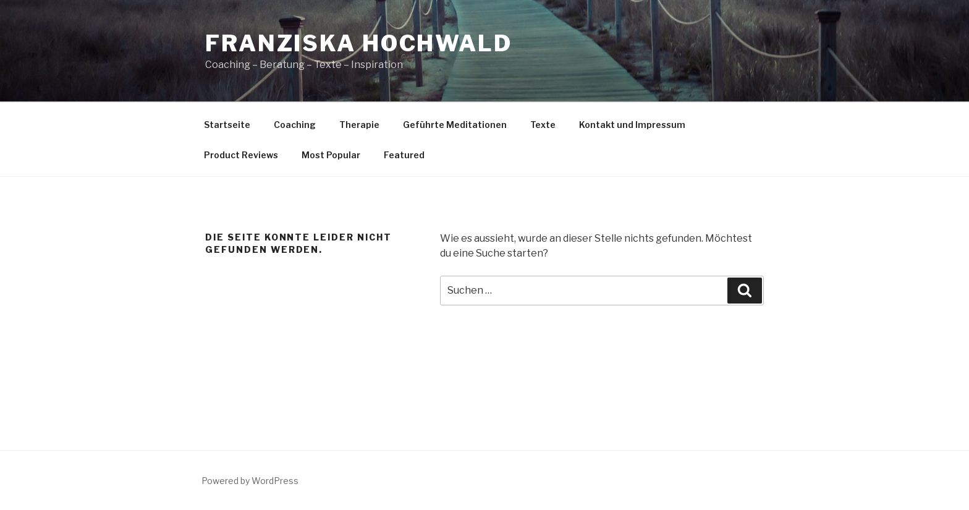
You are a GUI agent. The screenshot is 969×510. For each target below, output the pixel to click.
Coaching (295, 124)
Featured (404, 155)
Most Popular (331, 155)
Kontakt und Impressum (632, 124)
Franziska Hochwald (358, 43)
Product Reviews (241, 155)
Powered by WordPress (249, 480)
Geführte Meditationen (455, 124)
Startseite (227, 124)
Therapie (359, 124)
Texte (543, 124)
